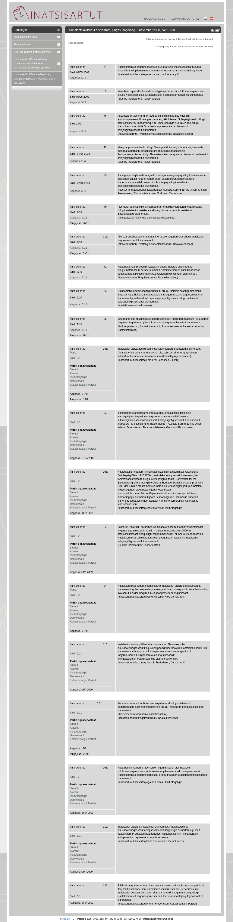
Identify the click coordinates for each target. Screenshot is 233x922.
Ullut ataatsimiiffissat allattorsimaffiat (192, 46)
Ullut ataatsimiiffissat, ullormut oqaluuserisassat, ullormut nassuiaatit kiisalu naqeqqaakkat (32, 63)
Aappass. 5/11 (78, 78)
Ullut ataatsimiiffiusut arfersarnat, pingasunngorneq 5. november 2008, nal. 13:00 (35, 78)
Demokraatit (77, 380)
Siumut (74, 369)
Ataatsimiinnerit (22, 44)
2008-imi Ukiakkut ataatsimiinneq (32, 52)
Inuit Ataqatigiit (78, 377)
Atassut (74, 373)
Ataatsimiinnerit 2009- (26, 36)
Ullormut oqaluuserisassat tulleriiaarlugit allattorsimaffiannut (179, 39)
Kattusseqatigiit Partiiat (83, 384)
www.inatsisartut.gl (185, 18)
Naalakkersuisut (155, 18)
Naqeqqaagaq (76, 42)
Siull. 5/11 (76, 358)
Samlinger (20, 30)
